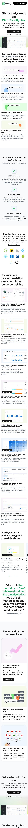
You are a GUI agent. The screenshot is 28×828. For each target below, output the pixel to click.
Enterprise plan (22, 218)
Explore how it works (14, 797)
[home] (6, 3)
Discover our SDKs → (14, 245)
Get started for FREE (20, 3)
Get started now (9, 679)
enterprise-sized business (10, 118)
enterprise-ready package (16, 78)
